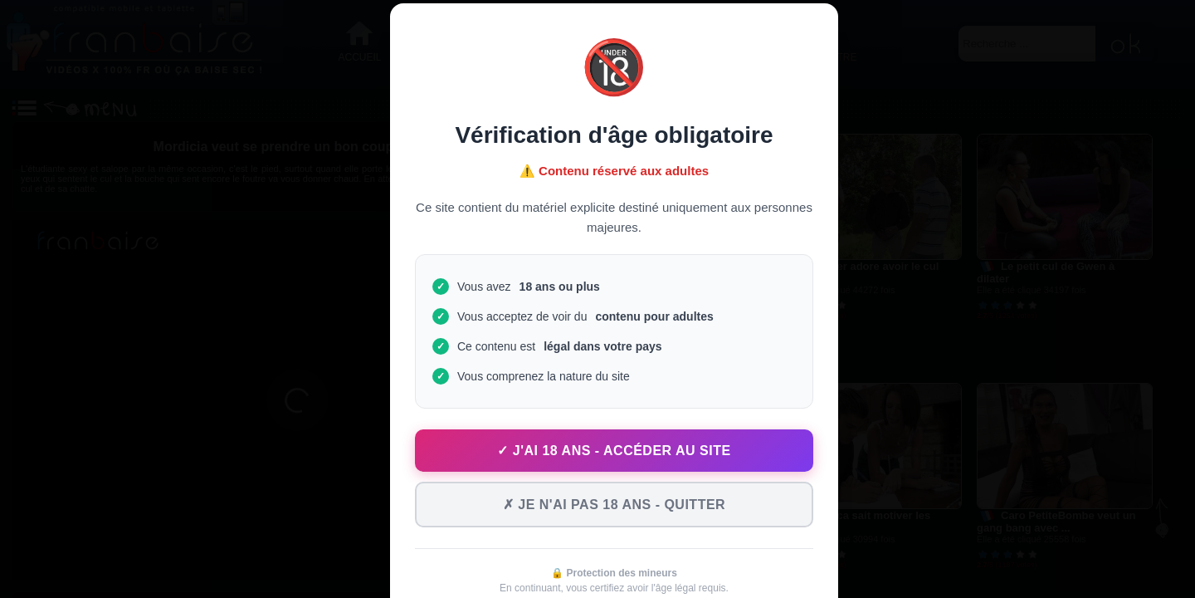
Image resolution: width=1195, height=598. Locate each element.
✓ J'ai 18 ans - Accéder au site (613, 451)
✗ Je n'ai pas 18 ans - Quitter (614, 505)
